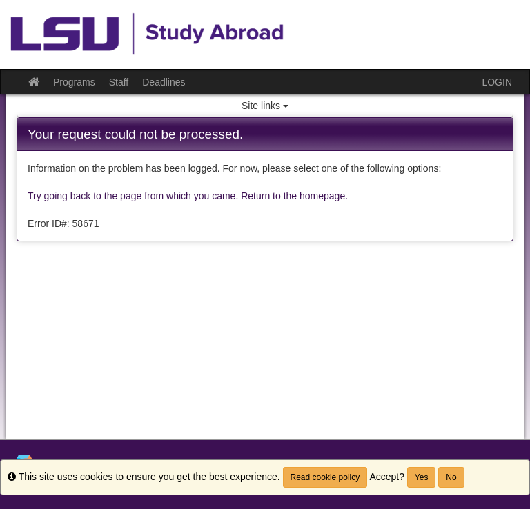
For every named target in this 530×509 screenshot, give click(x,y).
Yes (422, 477)
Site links (265, 105)
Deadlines (163, 82)
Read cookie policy (325, 477)
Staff (119, 82)
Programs (74, 82)
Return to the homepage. (294, 195)
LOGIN (497, 82)
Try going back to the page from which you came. (133, 195)
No (451, 477)
